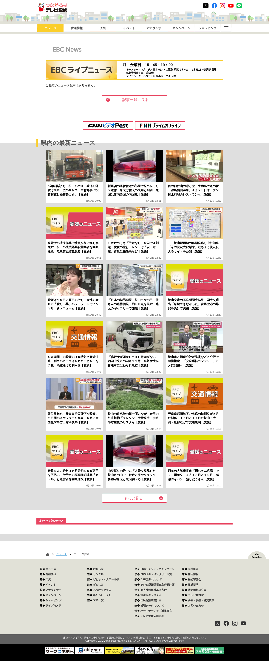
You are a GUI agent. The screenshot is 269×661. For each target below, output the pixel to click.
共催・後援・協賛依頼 (201, 600)
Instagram (222, 5)
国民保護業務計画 (150, 600)
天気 (103, 28)
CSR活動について (151, 579)
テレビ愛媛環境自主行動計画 (157, 584)
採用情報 (193, 574)
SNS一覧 (98, 600)
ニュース (51, 28)
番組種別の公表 (197, 589)
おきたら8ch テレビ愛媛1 (52, 7)
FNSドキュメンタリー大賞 (156, 574)
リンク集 (98, 574)
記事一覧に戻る (135, 100)
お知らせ (98, 568)
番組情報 (77, 28)
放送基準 (193, 584)
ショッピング (208, 28)
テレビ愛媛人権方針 (152, 616)
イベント (129, 28)
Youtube (231, 5)
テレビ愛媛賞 (196, 595)
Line (239, 5)
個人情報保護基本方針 (153, 589)
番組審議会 (194, 579)
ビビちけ (98, 584)
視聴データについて (152, 605)
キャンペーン (181, 28)
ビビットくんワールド (106, 579)
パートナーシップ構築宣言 (156, 610)
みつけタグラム (102, 589)
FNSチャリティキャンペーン (157, 568)
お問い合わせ (196, 605)
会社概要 (193, 568)
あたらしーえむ (102, 595)
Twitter (206, 5)
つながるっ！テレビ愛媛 (134, 631)
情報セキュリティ (150, 595)
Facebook (214, 5)
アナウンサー (155, 28)
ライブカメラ (53, 605)
